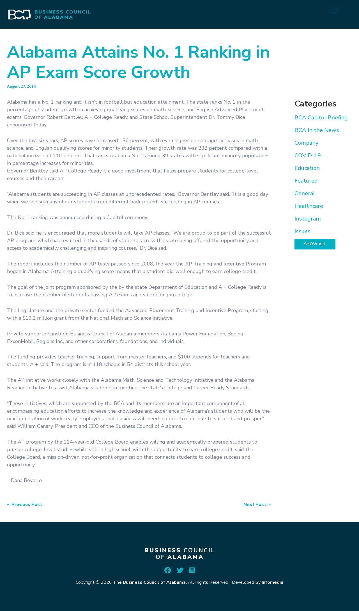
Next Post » (257, 504)
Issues (302, 231)
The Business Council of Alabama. (150, 582)
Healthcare (308, 206)
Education (307, 168)
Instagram (307, 218)
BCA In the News (316, 130)
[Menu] (333, 10)
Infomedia (272, 582)
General (304, 193)
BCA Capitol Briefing (321, 117)
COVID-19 (307, 155)
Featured (306, 181)
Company (306, 143)
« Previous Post (24, 504)
